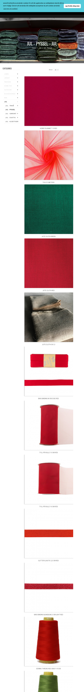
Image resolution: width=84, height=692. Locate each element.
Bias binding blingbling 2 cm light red (48, 615)
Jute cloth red (49, 290)
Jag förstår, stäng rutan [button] (72, 6)
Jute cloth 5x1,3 (48, 344)
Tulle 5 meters (48, 182)
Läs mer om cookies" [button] (11, 9)
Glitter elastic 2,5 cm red (48, 561)
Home (34, 48)
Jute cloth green (48, 236)
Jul (40, 48)
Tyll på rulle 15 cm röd (48, 452)
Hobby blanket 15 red (48, 128)
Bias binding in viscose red (48, 398)
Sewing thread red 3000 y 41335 (48, 669)
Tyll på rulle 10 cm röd (48, 506)
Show (50, 70)
